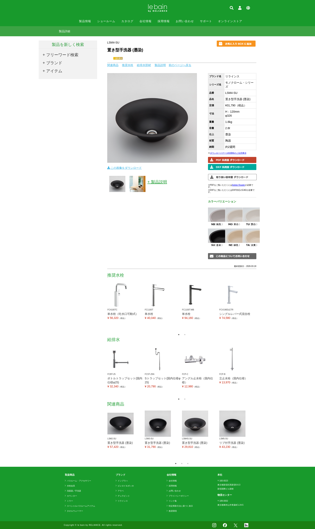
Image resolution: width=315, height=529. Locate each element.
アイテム (54, 71)
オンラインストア (230, 21)
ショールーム (106, 21)
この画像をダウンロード (124, 167)
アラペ (121, 491)
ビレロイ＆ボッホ (126, 486)
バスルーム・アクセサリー (79, 481)
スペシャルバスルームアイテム (81, 506)
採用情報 (164, 21)
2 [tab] (185, 335)
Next (259, 306)
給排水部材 (144, 65)
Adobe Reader (238, 185)
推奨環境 (173, 511)
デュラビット (124, 496)
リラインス (123, 501)
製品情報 (85, 21)
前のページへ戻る (180, 65)
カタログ (127, 21)
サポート (206, 21)
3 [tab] (188, 464)
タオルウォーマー (75, 511)
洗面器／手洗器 (74, 491)
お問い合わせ (185, 21)
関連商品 (113, 65)
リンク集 (173, 501)
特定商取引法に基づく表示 (181, 506)
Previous (104, 306)
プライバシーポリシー (179, 496)
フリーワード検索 (62, 55)
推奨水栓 (127, 65)
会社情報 (145, 21)
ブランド (54, 63)
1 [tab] (179, 335)
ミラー (70, 501)
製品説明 (160, 65)
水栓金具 (71, 486)
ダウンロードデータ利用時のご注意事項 (228, 153)
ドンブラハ (123, 481)
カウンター (72, 496)
